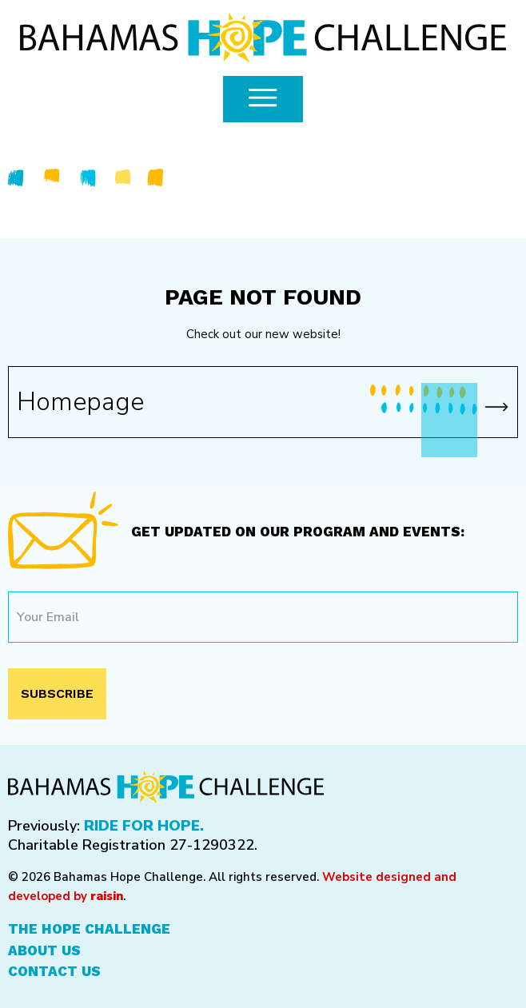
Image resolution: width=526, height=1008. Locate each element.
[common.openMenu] (263, 99)
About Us (44, 950)
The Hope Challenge (89, 929)
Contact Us (54, 971)
